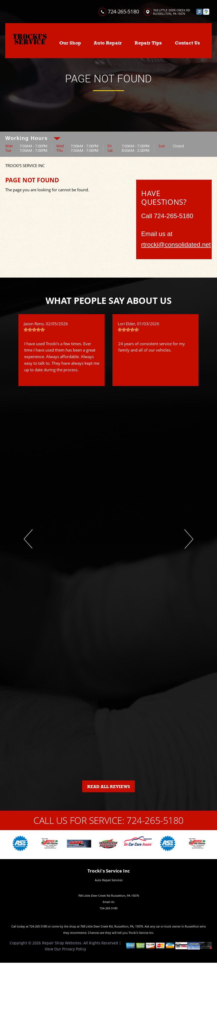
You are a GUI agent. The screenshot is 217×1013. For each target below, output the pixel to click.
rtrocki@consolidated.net (176, 244)
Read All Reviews (108, 786)
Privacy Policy (74, 948)
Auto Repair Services (108, 880)
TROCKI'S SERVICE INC (25, 165)
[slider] (34, 330)
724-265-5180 (123, 11)
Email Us (108, 902)
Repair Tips (148, 43)
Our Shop (70, 43)
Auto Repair (108, 43)
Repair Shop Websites (61, 942)
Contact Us (187, 43)
